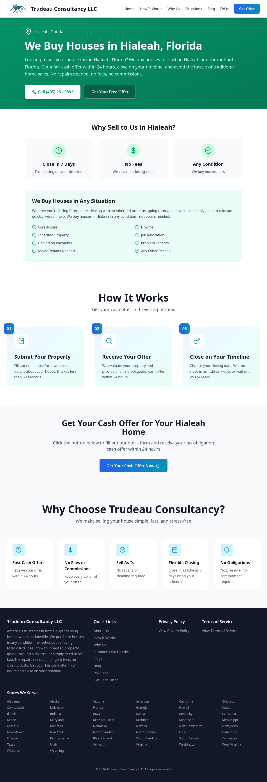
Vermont (99, 744)
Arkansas (142, 701)
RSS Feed (101, 673)
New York (57, 732)
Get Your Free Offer (109, 91)
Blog (211, 8)
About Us (101, 630)
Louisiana (229, 714)
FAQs (224, 8)
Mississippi (230, 720)
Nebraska (100, 726)
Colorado (228, 701)
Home (130, 8)
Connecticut (15, 707)
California (186, 701)
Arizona (98, 701)
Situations (193, 8)
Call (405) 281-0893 (52, 91)
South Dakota (189, 738)
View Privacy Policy (174, 630)
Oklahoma (229, 732)
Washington (187, 744)
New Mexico (15, 732)
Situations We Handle (111, 651)
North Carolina (103, 732)
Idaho (226, 707)
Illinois (11, 714)
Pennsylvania (59, 738)
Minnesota (186, 720)
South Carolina (146, 738)
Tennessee (229, 738)
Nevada (141, 726)
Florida (98, 707)
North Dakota (146, 732)
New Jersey (230, 726)
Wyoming (57, 750)
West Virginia (231, 744)
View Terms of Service (220, 630)
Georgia (142, 707)
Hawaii (184, 707)
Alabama (13, 701)
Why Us (173, 8)
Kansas (141, 714)
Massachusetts (103, 720)
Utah (53, 744)
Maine (11, 720)
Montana (56, 726)
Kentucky (185, 714)
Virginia (141, 744)
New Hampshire (190, 726)
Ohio (182, 732)
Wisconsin (14, 750)
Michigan (142, 720)
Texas (11, 744)
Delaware (57, 707)
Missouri (13, 726)
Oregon (12, 738)
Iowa (96, 714)
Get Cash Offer (106, 680)
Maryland (57, 720)
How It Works (151, 8)
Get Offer (247, 8)
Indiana (55, 714)
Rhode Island (102, 738)
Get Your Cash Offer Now (133, 465)
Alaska (54, 701)
